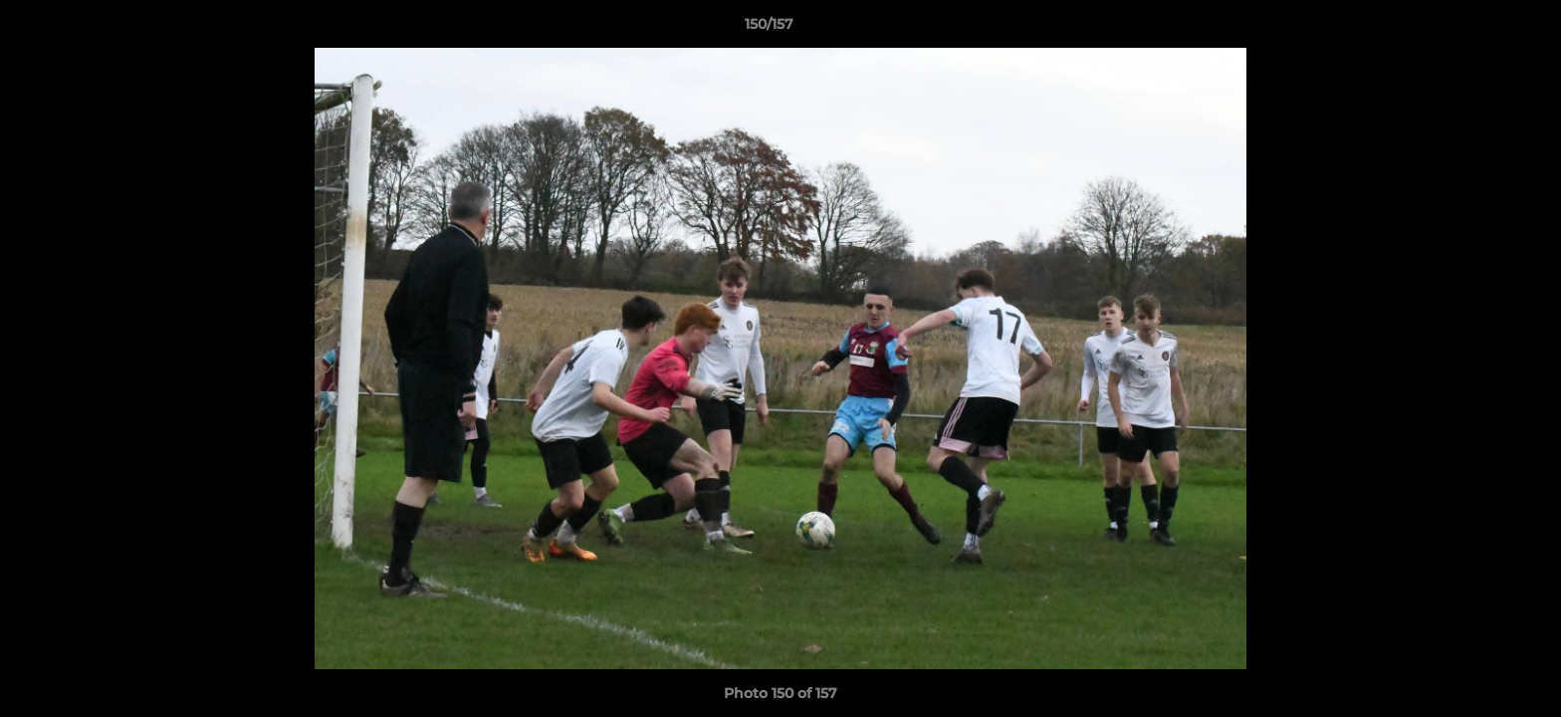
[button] (1477, 29)
